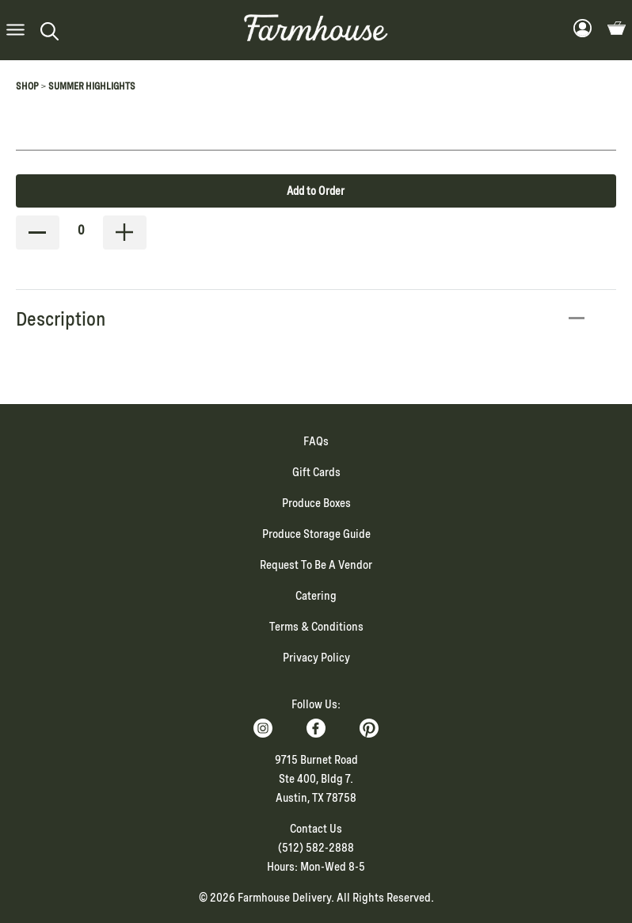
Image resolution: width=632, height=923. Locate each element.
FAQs (316, 441)
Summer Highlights (91, 86)
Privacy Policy (316, 657)
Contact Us (316, 829)
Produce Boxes (316, 503)
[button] (15, 30)
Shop (27, 86)
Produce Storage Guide (316, 534)
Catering (316, 596)
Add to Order (316, 191)
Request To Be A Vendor (316, 565)
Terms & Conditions (316, 627)
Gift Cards (316, 472)
